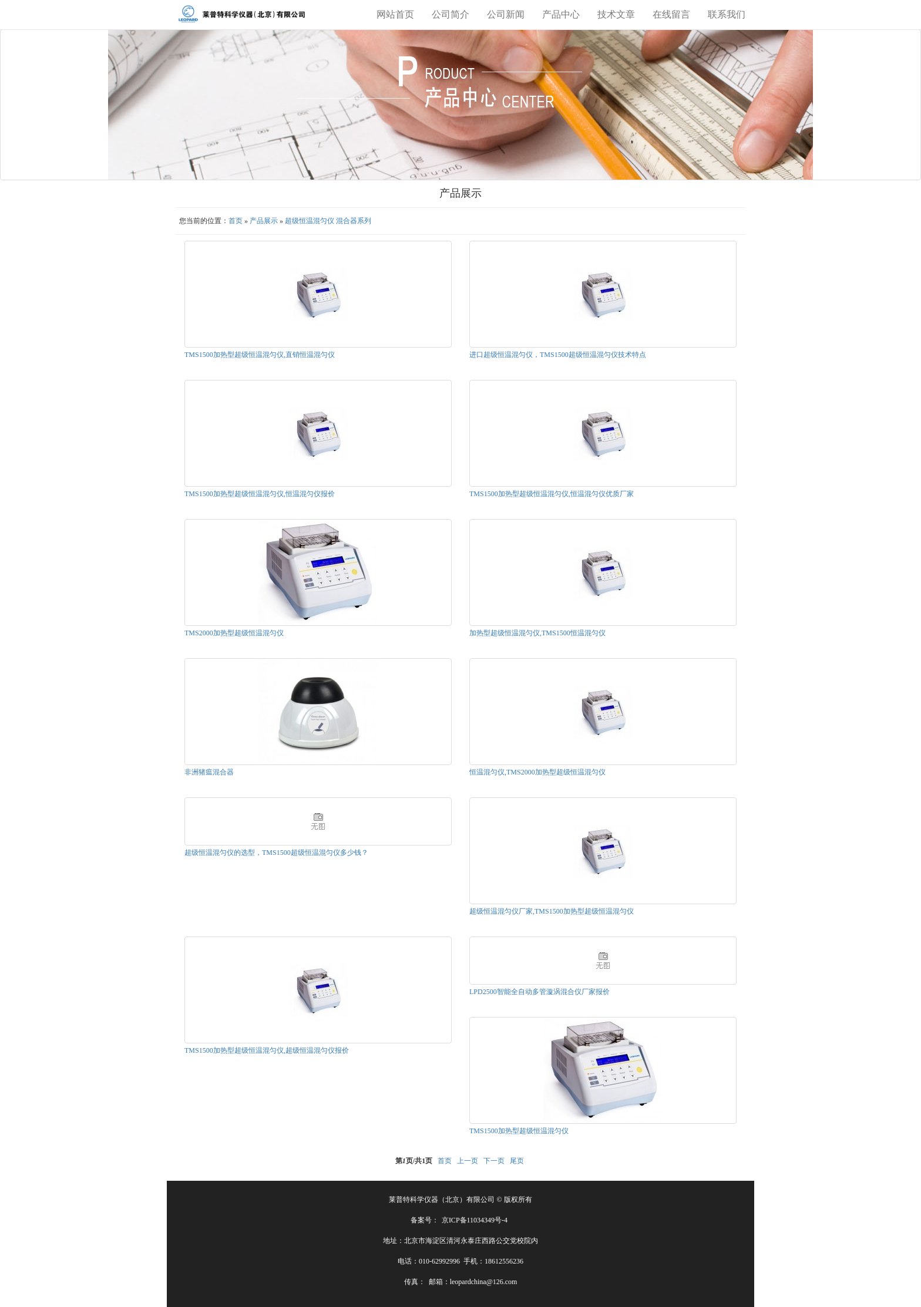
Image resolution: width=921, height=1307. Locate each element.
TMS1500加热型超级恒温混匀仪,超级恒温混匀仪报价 (266, 1050)
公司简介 (450, 14)
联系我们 (726, 14)
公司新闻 (506, 14)
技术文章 (616, 14)
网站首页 (395, 14)
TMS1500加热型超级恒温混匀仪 (519, 1131)
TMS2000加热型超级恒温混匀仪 (234, 633)
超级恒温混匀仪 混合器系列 (328, 221)
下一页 (494, 1161)
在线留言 (671, 14)
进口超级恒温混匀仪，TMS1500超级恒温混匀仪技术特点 (557, 355)
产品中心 (561, 14)
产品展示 (264, 221)
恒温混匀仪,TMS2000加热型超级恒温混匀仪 (537, 772)
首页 (235, 221)
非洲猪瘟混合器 (209, 772)
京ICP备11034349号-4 (474, 1220)
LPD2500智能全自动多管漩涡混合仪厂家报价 (539, 992)
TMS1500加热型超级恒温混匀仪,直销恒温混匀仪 (259, 355)
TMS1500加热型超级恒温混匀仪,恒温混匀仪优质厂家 (551, 494)
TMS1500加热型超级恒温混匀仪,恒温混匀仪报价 (259, 494)
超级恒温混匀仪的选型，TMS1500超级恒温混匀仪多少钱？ (276, 852)
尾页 (517, 1161)
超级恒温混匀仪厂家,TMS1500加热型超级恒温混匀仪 (551, 911)
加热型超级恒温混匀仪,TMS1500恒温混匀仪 (537, 633)
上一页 (467, 1161)
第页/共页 (413, 1161)
